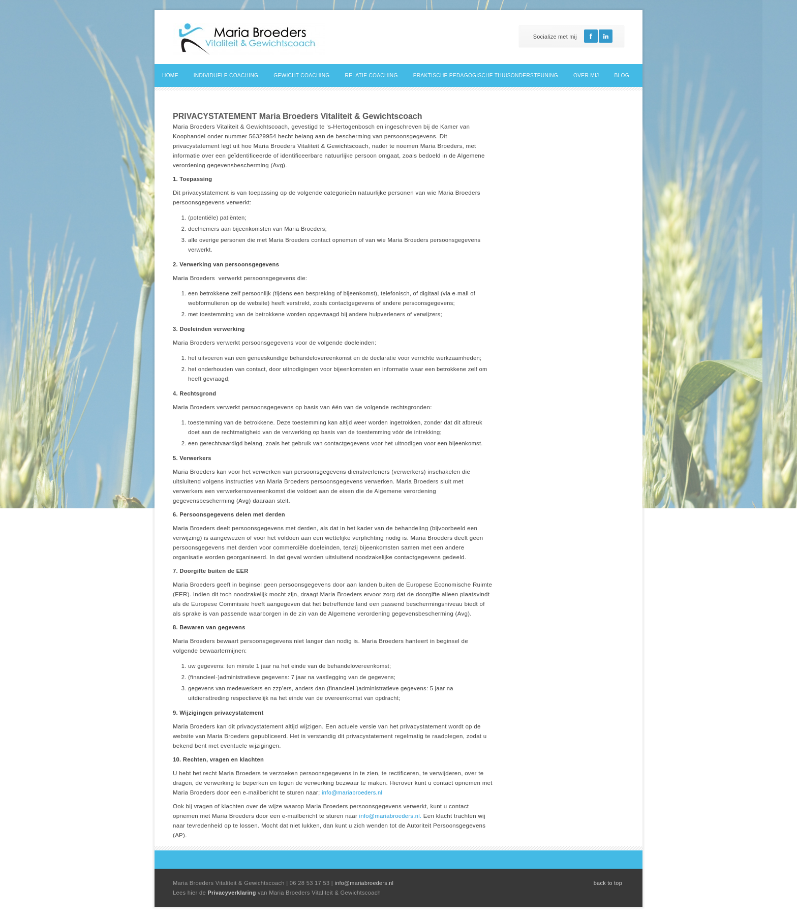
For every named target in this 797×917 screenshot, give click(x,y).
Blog (622, 75)
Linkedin (605, 36)
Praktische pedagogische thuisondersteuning (485, 75)
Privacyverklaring (232, 893)
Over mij (586, 75)
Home (170, 75)
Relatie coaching (371, 75)
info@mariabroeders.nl (352, 792)
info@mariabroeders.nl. (390, 816)
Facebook (591, 36)
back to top (608, 883)
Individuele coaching (226, 75)
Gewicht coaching (301, 75)
